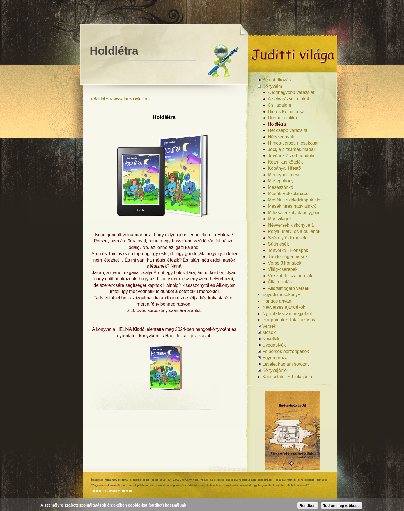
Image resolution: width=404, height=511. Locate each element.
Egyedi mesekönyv (281, 294)
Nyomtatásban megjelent (287, 313)
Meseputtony (281, 180)
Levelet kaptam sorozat (285, 364)
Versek (269, 326)
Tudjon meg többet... (341, 505)
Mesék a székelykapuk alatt (295, 200)
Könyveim (119, 99)
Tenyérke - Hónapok (288, 250)
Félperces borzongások (285, 351)
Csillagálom (279, 105)
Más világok (279, 218)
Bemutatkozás (276, 79)
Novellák (270, 338)
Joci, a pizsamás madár (291, 149)
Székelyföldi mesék (287, 237)
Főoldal (98, 99)
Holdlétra (141, 99)
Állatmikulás (280, 281)
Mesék (269, 332)
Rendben (308, 505)
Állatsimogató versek (288, 288)
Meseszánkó (280, 187)
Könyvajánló (274, 370)
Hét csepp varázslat (287, 130)
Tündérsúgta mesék (287, 256)
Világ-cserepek (283, 269)
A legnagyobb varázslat (291, 92)
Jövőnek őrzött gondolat (292, 155)
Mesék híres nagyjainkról (293, 206)
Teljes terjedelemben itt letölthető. (112, 490)
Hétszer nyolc (281, 136)
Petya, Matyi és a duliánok (294, 231)
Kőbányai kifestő (284, 168)
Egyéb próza (275, 357)
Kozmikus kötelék (285, 162)
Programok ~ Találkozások (288, 319)
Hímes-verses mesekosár (293, 143)
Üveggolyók (274, 345)
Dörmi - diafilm (282, 117)
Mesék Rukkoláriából (289, 193)
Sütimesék (278, 244)
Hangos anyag (276, 301)
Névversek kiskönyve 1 (291, 225)
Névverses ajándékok (283, 307)
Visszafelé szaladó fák (290, 275)
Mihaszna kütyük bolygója (293, 212)
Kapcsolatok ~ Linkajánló (287, 376)
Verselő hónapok (284, 263)
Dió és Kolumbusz (286, 111)
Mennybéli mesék (285, 174)
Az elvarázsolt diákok (289, 99)
